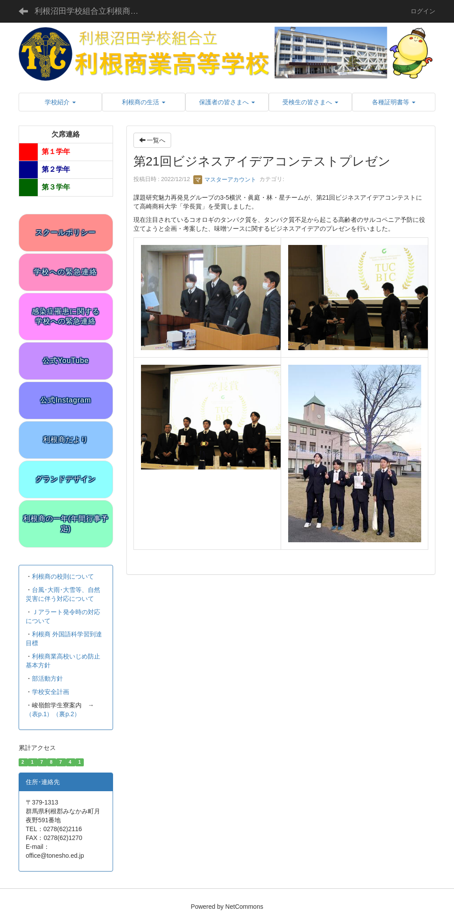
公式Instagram (65, 400)
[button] (60, 102)
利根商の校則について (63, 576)
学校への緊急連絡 (66, 272)
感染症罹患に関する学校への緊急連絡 (66, 316)
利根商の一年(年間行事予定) (66, 523)
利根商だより (65, 439)
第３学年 (56, 187)
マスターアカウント (225, 179)
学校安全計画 (50, 691)
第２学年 (56, 169)
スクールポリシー (65, 232)
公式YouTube (66, 360)
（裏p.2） (66, 714)
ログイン (423, 11)
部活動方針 (47, 678)
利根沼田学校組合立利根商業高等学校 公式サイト (93, 11)
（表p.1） (39, 714)
